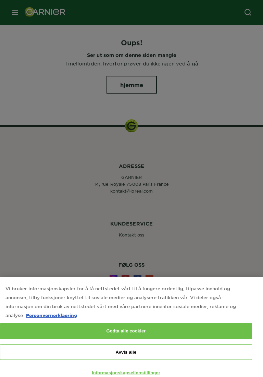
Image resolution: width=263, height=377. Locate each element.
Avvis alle (126, 356)
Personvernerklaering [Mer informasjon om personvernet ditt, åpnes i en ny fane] (51, 320)
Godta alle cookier (126, 335)
